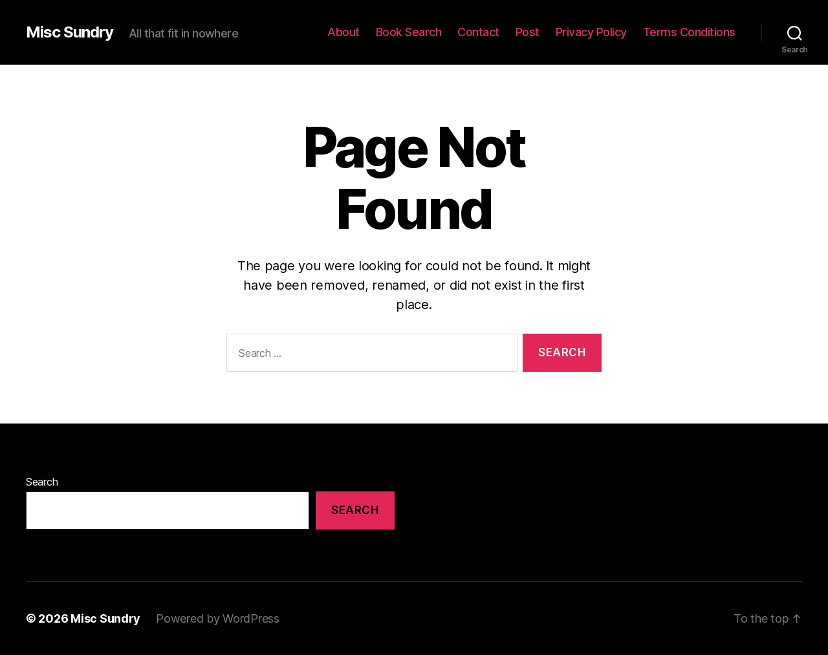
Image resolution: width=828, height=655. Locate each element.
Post (527, 32)
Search (42, 481)
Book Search (409, 32)
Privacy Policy (591, 32)
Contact (478, 32)
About (343, 32)
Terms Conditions (689, 32)
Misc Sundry (69, 32)
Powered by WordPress (217, 618)
